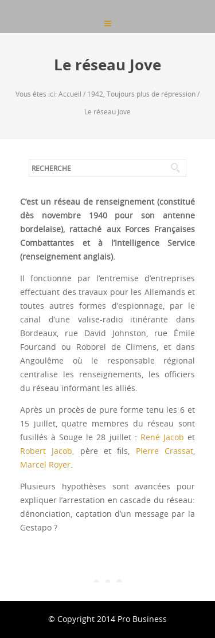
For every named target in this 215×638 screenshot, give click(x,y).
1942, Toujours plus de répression (141, 93)
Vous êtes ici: (36, 93)
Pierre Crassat (164, 450)
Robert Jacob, (47, 450)
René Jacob (162, 437)
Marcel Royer (45, 464)
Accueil (69, 93)
